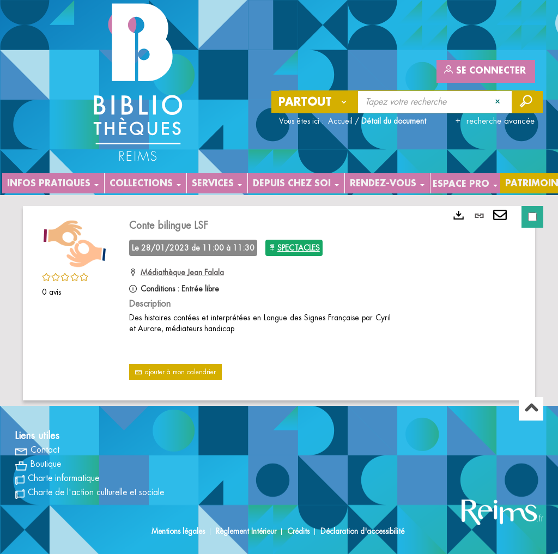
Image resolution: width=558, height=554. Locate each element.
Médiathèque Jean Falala (182, 272)
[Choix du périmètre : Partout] (315, 102)
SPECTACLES (298, 248)
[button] (74, 242)
